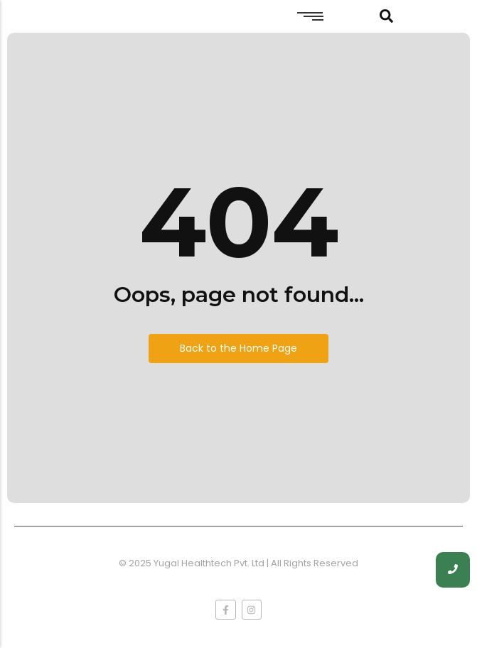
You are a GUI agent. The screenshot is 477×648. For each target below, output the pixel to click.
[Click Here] (386, 18)
